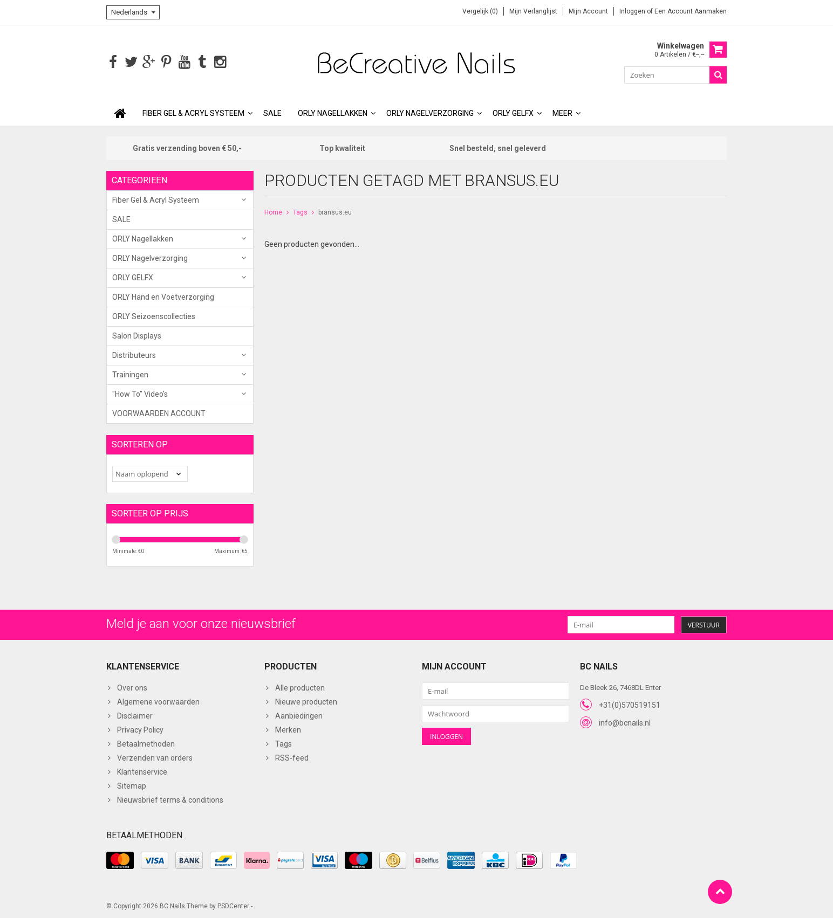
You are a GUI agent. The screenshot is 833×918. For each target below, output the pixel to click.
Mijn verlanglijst (533, 11)
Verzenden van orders (155, 757)
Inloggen (633, 11)
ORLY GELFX (513, 112)
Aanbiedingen (299, 715)
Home (273, 211)
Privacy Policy (140, 729)
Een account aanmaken (690, 11)
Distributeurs (134, 354)
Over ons (132, 687)
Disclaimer (135, 715)
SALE (272, 112)
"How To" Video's (140, 393)
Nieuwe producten (306, 701)
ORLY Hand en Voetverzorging (163, 296)
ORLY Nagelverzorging (430, 112)
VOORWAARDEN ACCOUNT (159, 412)
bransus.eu (335, 211)
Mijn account (588, 11)
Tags (300, 211)
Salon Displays (136, 334)
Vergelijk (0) (480, 11)
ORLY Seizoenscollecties (153, 315)
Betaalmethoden (146, 743)
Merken (288, 729)
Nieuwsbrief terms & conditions (170, 799)
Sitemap (131, 785)
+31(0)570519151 (629, 704)
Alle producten (300, 687)
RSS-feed (292, 757)
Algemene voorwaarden (158, 701)
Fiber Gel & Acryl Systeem (193, 112)
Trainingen (130, 373)
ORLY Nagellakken (332, 112)
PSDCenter (233, 905)
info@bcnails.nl (625, 721)
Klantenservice (142, 771)
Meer (562, 112)
